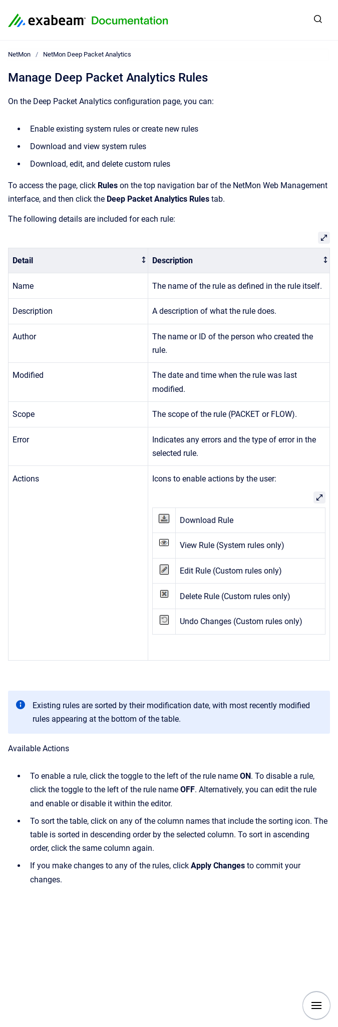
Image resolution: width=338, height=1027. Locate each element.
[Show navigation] (316, 1005)
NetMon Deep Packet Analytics (87, 54)
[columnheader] (78, 260)
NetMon (19, 54)
